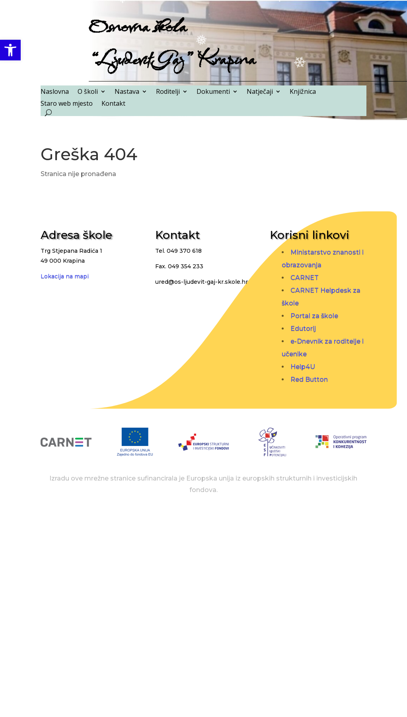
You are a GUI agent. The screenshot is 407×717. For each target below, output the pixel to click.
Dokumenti (213, 92)
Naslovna (55, 92)
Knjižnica (303, 92)
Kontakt (113, 104)
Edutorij (303, 328)
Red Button (309, 379)
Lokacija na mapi (65, 276)
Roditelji (168, 92)
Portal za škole (314, 316)
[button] (10, 50)
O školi (88, 92)
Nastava (127, 92)
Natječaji (260, 92)
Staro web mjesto (67, 104)
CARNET (304, 277)
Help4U (302, 366)
